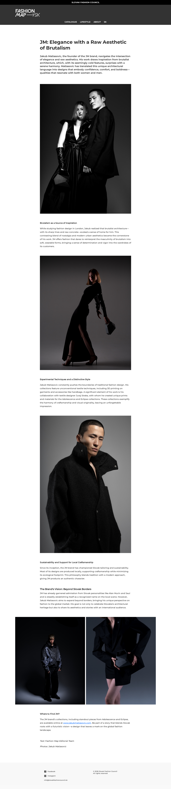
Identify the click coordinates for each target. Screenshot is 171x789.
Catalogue (71, 22)
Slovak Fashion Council (86, 2)
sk (105, 22)
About (97, 22)
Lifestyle (85, 22)
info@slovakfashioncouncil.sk (55, 780)
